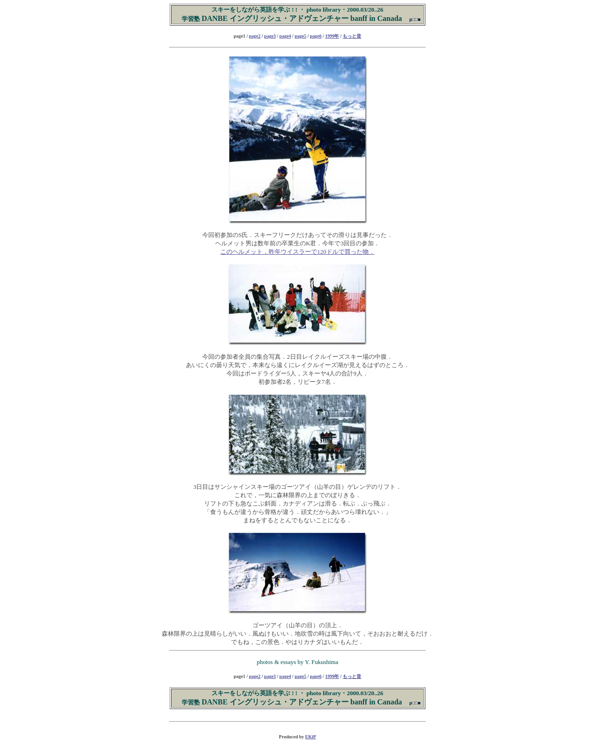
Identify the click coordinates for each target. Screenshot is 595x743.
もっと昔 (352, 36)
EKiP (310, 736)
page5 (300, 36)
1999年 (332, 36)
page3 (270, 36)
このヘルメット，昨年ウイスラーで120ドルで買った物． (297, 251)
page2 (255, 36)
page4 (285, 36)
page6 (316, 36)
